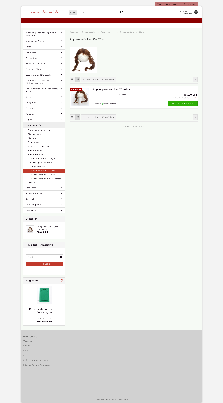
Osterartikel (31, 108)
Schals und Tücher (34, 193)
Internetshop (101, 399)
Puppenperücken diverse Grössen (45, 179)
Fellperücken (34, 142)
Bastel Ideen (31, 52)
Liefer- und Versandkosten (35, 360)
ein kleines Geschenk (35, 63)
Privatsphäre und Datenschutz (37, 365)
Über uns (27, 341)
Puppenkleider (35, 150)
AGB (25, 355)
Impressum (28, 350)
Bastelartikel (31, 58)
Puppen (29, 119)
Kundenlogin (173, 4)
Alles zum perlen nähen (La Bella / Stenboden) (41, 34)
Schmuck (30, 199)
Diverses (32, 138)
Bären (28, 47)
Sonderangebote (33, 204)
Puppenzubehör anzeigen (40, 130)
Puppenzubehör (33, 125)
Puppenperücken (36, 154)
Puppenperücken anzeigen (43, 158)
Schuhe (31, 183)
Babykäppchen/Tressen (41, 162)
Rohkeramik (31, 188)
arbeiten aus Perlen (35, 41)
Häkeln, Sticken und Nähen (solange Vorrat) (43, 90)
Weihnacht (31, 210)
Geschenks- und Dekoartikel (39, 75)
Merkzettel (189, 4)
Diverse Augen (34, 134)
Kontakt (27, 345)
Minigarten (31, 102)
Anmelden (44, 264)
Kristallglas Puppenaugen (40, 146)
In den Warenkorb (183, 104)
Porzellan (30, 114)
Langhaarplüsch (37, 166)
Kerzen (29, 97)
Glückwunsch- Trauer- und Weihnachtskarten (38, 81)
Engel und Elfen (33, 69)
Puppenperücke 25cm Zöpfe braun (113, 89)
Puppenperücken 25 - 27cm (42, 170)
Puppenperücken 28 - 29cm (43, 175)
